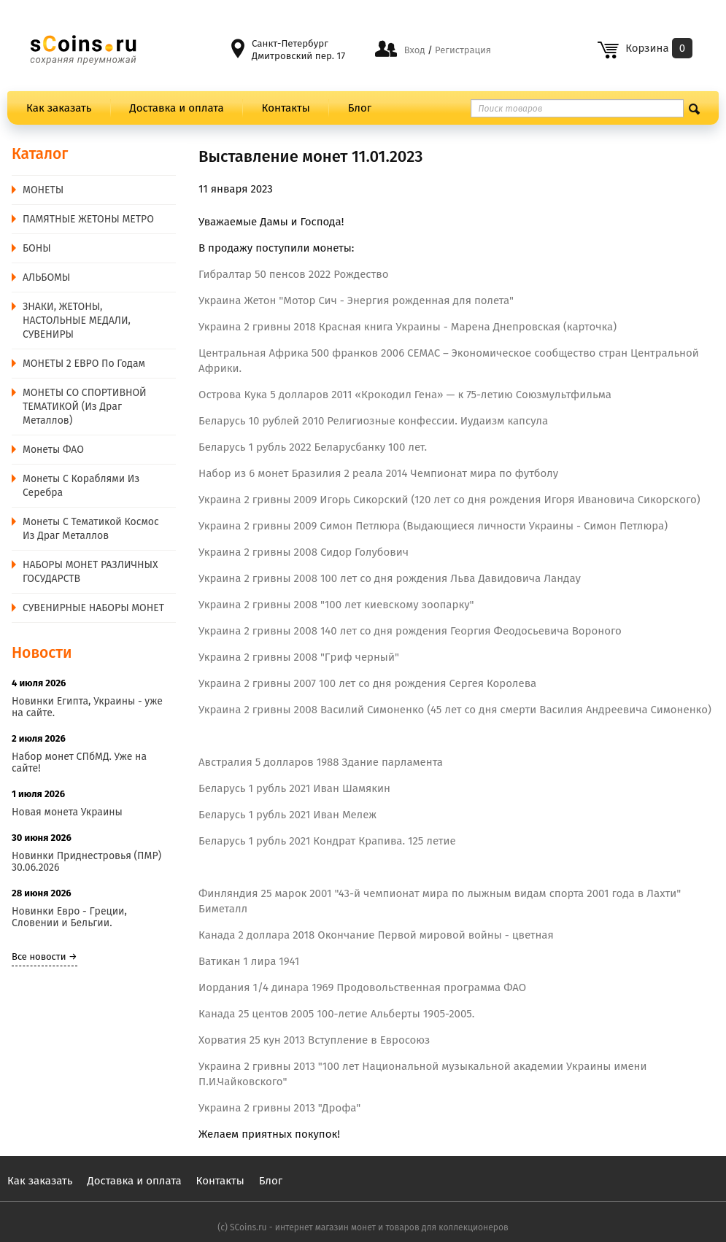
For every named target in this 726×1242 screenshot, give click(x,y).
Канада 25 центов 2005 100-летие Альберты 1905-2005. (336, 1013)
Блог (359, 108)
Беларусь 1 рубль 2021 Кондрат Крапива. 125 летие (327, 840)
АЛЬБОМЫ (46, 277)
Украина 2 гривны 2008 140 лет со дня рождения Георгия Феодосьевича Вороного (410, 630)
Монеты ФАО (53, 449)
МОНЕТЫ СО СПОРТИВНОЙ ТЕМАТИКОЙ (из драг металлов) (85, 407)
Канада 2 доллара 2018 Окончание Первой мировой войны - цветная (376, 935)
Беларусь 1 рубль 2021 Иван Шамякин (294, 788)
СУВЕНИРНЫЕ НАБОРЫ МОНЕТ (93, 608)
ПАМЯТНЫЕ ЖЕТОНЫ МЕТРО (88, 219)
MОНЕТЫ (43, 190)
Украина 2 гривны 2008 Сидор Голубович (303, 552)
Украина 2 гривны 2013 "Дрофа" (279, 1107)
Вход (414, 49)
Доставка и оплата (177, 108)
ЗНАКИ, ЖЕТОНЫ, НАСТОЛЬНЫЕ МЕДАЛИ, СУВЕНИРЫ (77, 320)
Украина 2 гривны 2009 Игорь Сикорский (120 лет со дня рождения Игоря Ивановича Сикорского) (449, 499)
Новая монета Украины (67, 812)
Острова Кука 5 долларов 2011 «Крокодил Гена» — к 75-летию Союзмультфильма (404, 394)
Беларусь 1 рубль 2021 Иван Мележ (287, 814)
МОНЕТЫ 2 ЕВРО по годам (84, 363)
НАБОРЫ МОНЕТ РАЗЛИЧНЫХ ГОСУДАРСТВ (90, 572)
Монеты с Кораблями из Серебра (81, 486)
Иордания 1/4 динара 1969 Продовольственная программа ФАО (362, 987)
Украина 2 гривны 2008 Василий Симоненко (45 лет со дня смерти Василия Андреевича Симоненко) (454, 709)
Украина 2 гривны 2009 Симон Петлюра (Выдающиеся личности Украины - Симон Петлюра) (433, 525)
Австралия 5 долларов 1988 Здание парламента (320, 762)
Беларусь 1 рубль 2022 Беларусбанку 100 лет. (312, 447)
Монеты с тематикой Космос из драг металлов (91, 529)
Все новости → (44, 956)
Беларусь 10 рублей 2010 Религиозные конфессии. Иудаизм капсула (373, 420)
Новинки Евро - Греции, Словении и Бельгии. (69, 917)
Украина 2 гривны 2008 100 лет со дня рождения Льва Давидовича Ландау (389, 578)
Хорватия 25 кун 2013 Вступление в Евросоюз (314, 1040)
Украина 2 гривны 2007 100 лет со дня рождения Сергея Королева (367, 683)
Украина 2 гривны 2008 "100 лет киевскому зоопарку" (336, 604)
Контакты (286, 108)
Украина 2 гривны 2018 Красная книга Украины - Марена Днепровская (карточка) (407, 326)
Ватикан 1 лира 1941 (248, 961)
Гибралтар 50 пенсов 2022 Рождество (293, 274)
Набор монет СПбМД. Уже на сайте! (79, 762)
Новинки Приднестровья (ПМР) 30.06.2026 (86, 862)
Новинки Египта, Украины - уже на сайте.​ (87, 707)
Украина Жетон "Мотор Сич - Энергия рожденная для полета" (356, 300)
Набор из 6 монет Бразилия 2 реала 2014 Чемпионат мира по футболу (378, 473)
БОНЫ (37, 248)
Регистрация (462, 49)
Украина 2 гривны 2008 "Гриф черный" (298, 657)
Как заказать (59, 108)
